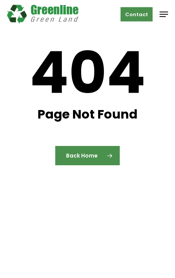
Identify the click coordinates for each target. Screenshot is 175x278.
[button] (164, 14)
